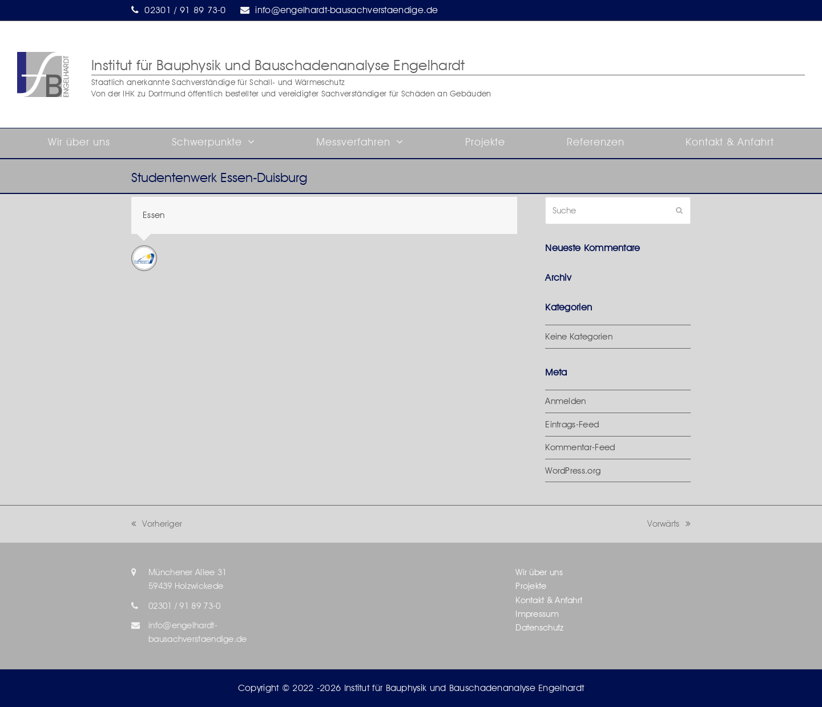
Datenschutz (539, 628)
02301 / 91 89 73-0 (184, 10)
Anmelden (565, 401)
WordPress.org (573, 471)
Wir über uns (539, 572)
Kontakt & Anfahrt (548, 600)
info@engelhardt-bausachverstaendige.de (346, 10)
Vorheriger (156, 524)
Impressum (537, 614)
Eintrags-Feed (572, 424)
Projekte (530, 586)
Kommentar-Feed (580, 447)
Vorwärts (669, 524)
